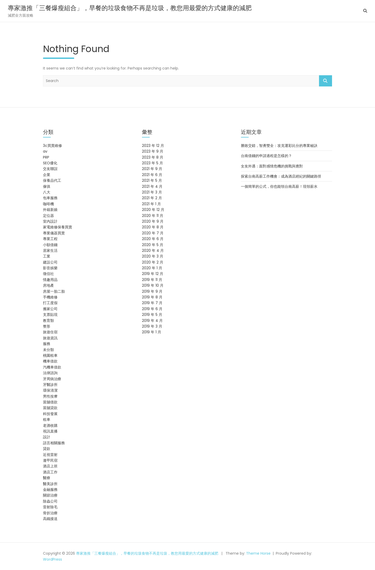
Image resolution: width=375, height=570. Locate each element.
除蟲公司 (50, 501)
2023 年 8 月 (152, 157)
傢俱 (46, 186)
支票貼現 (50, 314)
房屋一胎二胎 (54, 291)
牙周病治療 (52, 378)
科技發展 (50, 413)
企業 (46, 174)
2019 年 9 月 (152, 291)
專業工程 (50, 238)
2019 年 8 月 (152, 297)
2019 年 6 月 (152, 308)
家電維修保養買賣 (57, 227)
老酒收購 (50, 425)
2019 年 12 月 (152, 273)
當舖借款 (50, 402)
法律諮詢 (50, 372)
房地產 (48, 285)
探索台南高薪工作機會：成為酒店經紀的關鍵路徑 (281, 176)
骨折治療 (50, 513)
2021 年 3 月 (152, 192)
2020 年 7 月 (153, 233)
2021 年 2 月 (152, 198)
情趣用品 (50, 279)
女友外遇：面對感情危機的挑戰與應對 (272, 166)
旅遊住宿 (50, 332)
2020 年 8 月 (153, 227)
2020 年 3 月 (152, 256)
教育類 (48, 320)
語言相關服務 (54, 443)
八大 (46, 192)
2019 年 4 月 (152, 320)
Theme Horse (258, 553)
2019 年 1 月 (151, 332)
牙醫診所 (50, 384)
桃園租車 (50, 355)
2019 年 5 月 (152, 314)
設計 (46, 437)
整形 (46, 326)
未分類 (48, 349)
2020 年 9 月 (153, 221)
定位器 (48, 215)
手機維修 (50, 297)
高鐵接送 (50, 518)
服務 (46, 343)
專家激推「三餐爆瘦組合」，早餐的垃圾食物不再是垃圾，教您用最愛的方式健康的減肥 (130, 8)
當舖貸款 (50, 407)
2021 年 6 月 (152, 174)
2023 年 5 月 (152, 163)
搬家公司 (50, 308)
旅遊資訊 (50, 338)
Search (325, 80)
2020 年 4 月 (153, 250)
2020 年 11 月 (152, 215)
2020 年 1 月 (152, 268)
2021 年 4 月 (152, 186)
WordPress (52, 559)
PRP (46, 157)
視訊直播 (50, 431)
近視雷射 (50, 454)
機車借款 (50, 361)
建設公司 (50, 262)
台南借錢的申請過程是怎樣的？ (266, 155)
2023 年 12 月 (153, 145)
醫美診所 (50, 483)
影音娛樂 (50, 268)
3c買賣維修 (52, 145)
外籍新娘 (50, 209)
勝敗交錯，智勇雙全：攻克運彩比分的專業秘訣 (279, 145)
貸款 (46, 448)
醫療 (46, 477)
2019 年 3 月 (152, 326)
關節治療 (50, 495)
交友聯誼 (50, 168)
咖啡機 (48, 203)
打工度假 (50, 302)
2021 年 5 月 (152, 180)
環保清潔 (50, 390)
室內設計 (50, 221)
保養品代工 (52, 180)
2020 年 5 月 (152, 244)
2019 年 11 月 (152, 279)
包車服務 (50, 198)
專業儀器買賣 (54, 233)
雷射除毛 (50, 507)
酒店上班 (50, 466)
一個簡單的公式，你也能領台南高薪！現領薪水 (279, 186)
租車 (46, 419)
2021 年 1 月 (151, 203)
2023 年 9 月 (152, 151)
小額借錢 (50, 244)
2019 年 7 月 (152, 302)
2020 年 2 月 (152, 262)
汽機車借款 (52, 367)
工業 (46, 256)
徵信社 (48, 273)
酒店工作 (50, 472)
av (45, 151)
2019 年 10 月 (153, 285)
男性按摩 (50, 396)
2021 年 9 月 (152, 168)
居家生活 (50, 250)
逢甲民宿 (50, 460)
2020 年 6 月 (153, 238)
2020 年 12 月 (153, 209)
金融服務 (50, 489)
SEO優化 (50, 163)
